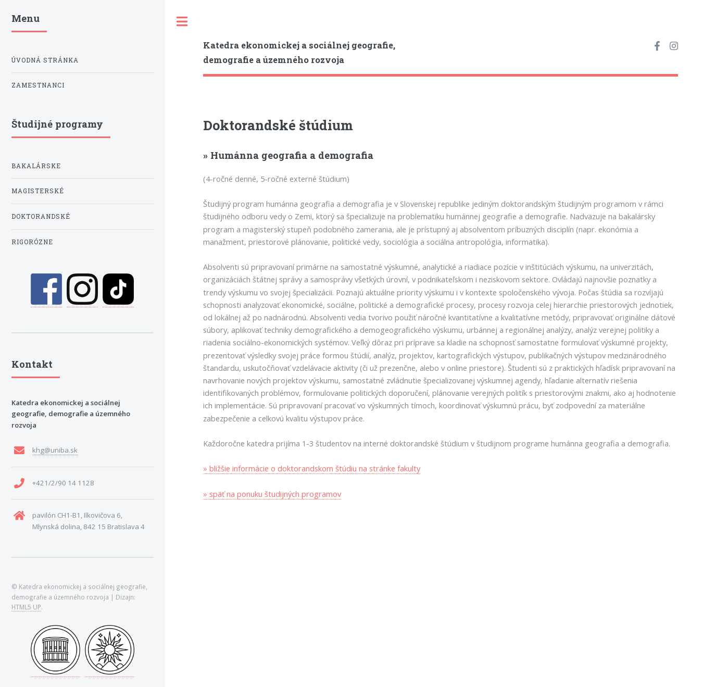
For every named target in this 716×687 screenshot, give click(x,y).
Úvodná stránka (45, 60)
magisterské (37, 191)
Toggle (182, 21)
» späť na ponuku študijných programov (272, 494)
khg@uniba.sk (55, 450)
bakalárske (36, 166)
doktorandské (40, 216)
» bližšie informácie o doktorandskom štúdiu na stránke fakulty (311, 468)
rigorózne (32, 242)
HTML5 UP (26, 607)
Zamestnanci (38, 85)
